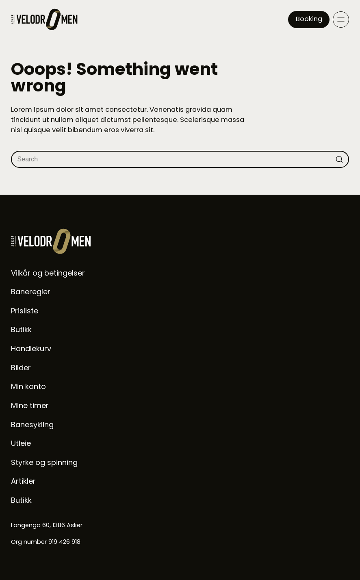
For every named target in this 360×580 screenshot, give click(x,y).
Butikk (21, 329)
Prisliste (24, 311)
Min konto (28, 386)
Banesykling (32, 424)
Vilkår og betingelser (48, 273)
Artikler (23, 481)
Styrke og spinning (44, 462)
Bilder (21, 368)
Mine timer (30, 405)
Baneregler (30, 292)
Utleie (21, 443)
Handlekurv (31, 348)
